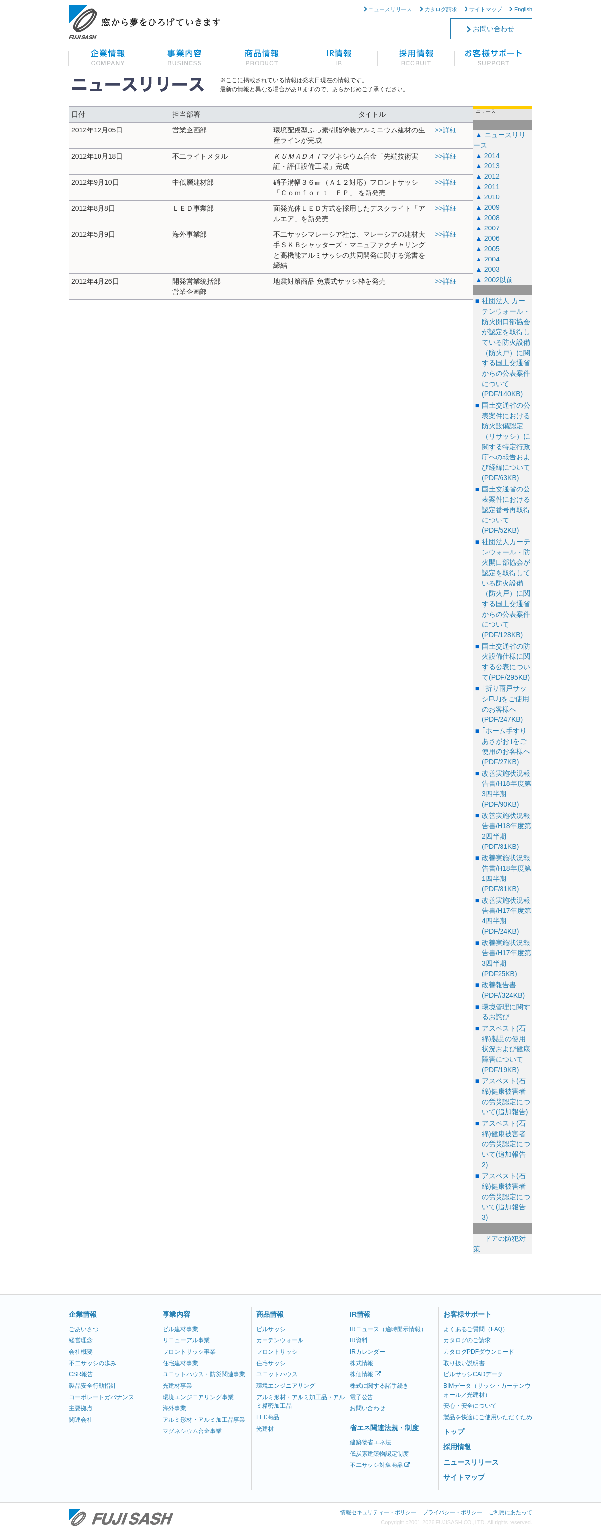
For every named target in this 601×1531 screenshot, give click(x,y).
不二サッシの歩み (92, 1363)
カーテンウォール (279, 1340)
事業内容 (176, 1314)
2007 (492, 228)
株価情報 (365, 1374)
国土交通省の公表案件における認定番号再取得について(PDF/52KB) (506, 509)
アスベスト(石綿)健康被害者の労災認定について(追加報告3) (506, 1196)
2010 (492, 197)
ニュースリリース (390, 9)
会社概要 (81, 1351)
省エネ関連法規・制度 (384, 1428)
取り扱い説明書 (464, 1363)
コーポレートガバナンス (101, 1397)
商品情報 (270, 1314)
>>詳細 (446, 130)
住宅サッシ (271, 1363)
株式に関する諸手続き (379, 1385)
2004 (492, 259)
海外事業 (174, 1408)
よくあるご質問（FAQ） (475, 1329)
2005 (492, 249)
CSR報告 (81, 1374)
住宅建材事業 (180, 1363)
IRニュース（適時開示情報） (388, 1329)
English (523, 9)
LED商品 (267, 1417)
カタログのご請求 (467, 1340)
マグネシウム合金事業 (192, 1431)
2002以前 (498, 280)
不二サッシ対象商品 (380, 1465)
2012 (492, 176)
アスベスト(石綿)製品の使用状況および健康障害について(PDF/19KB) (506, 1049)
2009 (492, 207)
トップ (453, 1431)
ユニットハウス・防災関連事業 (204, 1374)
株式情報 (361, 1363)
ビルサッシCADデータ (473, 1374)
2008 (492, 218)
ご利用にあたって (510, 1512)
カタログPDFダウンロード (478, 1351)
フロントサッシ (277, 1351)
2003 (492, 269)
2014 (492, 156)
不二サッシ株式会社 (121, 1517)
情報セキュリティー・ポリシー (378, 1512)
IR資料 (358, 1340)
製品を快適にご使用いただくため (487, 1417)
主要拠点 (81, 1408)
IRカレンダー (367, 1351)
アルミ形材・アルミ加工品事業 (204, 1419)
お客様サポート (467, 1314)
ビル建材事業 (180, 1329)
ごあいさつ (84, 1329)
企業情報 (83, 1314)
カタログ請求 (441, 9)
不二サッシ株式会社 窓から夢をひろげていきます (144, 22)
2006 (492, 238)
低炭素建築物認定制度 (379, 1453)
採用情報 (457, 1447)
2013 (492, 166)
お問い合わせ (493, 29)
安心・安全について (470, 1405)
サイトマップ (485, 9)
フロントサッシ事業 (189, 1351)
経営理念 (81, 1340)
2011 (492, 187)
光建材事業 (177, 1385)
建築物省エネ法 (370, 1442)
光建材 (265, 1428)
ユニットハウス (277, 1374)
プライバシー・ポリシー (452, 1512)
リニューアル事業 (186, 1340)
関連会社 (81, 1419)
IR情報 (360, 1314)
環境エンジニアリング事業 (198, 1397)
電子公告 (361, 1397)
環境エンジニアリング (285, 1385)
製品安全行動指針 (92, 1385)
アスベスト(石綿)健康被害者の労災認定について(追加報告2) (506, 1144)
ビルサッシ (271, 1329)
